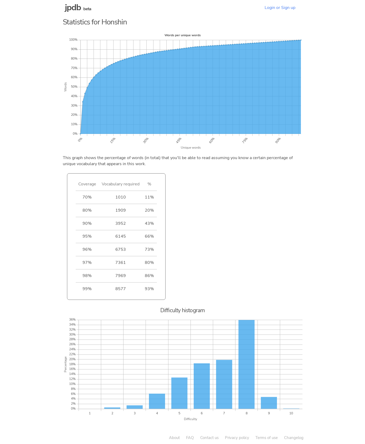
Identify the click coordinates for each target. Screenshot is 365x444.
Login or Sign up (280, 8)
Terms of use (266, 437)
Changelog (294, 437)
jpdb (73, 7)
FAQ (190, 437)
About (174, 437)
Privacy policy (237, 437)
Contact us (209, 437)
